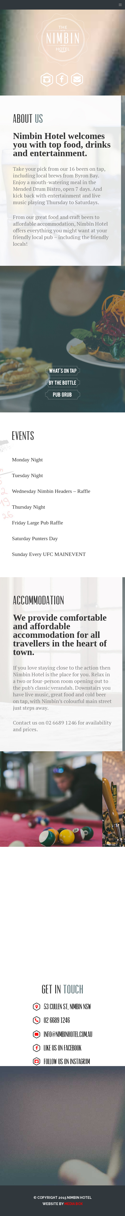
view (63, 371)
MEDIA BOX (73, 1204)
